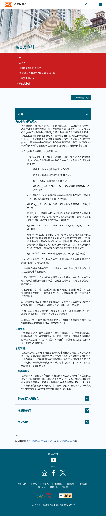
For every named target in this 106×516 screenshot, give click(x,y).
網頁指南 (34, 484)
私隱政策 (71, 484)
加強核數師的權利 (66, 441)
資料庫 (65, 487)
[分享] (86, 4)
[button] (53, 114)
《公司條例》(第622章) (30, 67)
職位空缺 (42, 487)
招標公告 (54, 487)
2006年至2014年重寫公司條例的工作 (37, 73)
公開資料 (83, 484)
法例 (21, 62)
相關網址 (59, 484)
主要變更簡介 (25, 78)
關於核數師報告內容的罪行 (40, 441)
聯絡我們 (22, 484)
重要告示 (46, 484)
